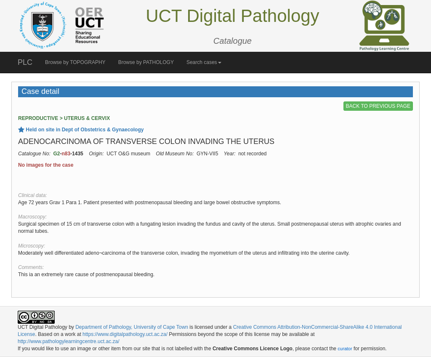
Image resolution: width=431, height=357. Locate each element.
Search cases (203, 62)
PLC (25, 62)
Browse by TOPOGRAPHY (75, 62)
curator (345, 348)
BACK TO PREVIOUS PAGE (378, 106)
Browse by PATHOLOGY (146, 62)
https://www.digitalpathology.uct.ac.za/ (125, 334)
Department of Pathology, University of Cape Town (131, 327)
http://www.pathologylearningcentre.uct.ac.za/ (68, 341)
